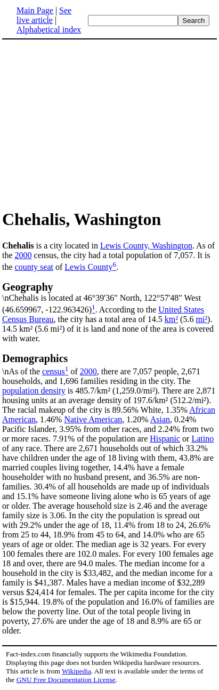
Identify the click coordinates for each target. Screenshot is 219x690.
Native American (93, 419)
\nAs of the (109, 364)
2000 (23, 255)
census (53, 371)
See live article (44, 15)
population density (34, 390)
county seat (34, 266)
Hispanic (165, 438)
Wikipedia (76, 671)
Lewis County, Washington (146, 245)
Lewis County (88, 266)
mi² (201, 319)
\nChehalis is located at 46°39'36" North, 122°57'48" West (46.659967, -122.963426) (109, 297)
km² (171, 319)
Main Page (35, 10)
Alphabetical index (49, 29)
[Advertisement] (91, 123)
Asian (160, 419)
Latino (202, 438)
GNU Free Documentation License (66, 680)
